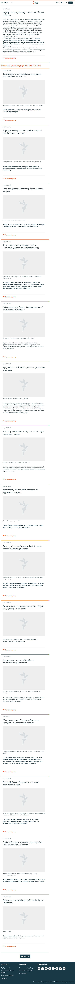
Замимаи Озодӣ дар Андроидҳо (27, 968)
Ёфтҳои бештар (25, 956)
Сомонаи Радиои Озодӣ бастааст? (7, 971)
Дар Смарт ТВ (22, 973)
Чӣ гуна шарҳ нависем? (7, 975)
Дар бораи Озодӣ (5, 968)
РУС (57, 2)
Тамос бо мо (4, 978)
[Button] (9, 58)
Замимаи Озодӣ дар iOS (25, 970)
